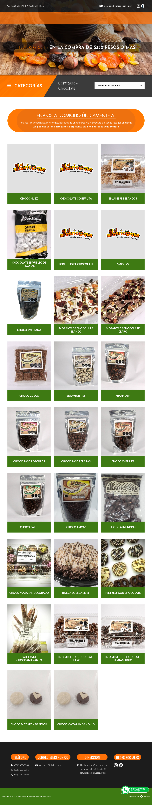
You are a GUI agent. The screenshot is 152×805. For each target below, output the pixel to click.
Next (141, 67)
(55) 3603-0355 (36, 6)
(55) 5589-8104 (18, 6)
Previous (134, 67)
